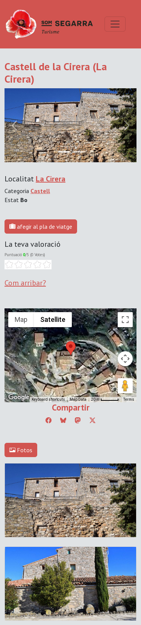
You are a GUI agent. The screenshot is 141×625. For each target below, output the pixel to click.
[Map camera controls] (125, 358)
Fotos (20, 450)
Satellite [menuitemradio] (52, 319)
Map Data (78, 399)
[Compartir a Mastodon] (78, 420)
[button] (71, 348)
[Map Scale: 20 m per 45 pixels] (105, 399)
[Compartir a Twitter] (92, 420)
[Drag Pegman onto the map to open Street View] (125, 385)
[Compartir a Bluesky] (63, 420)
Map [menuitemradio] (21, 319)
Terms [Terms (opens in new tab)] (128, 399)
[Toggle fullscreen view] (125, 319)
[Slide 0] (64, 152)
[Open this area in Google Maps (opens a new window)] (18, 397)
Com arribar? (25, 283)
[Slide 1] (77, 152)
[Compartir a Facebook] (48, 420)
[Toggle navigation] (115, 24)
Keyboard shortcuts (48, 399)
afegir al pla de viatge (40, 226)
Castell (40, 191)
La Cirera (50, 179)
